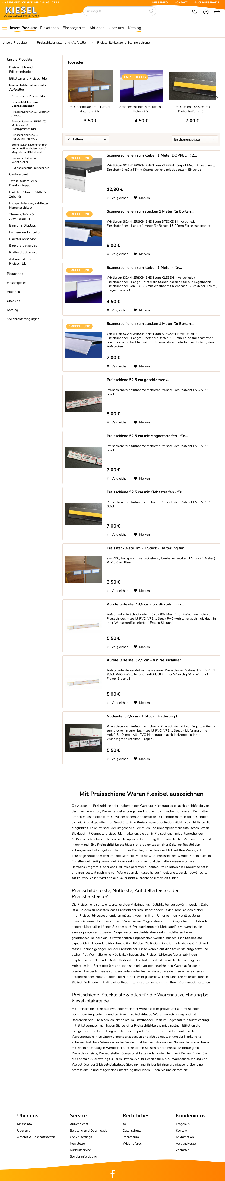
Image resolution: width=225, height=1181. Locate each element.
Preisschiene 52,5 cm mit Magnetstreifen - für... (147, 436)
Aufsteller (84, 805)
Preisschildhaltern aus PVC (96, 1009)
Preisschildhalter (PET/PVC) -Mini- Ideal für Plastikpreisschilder (30, 125)
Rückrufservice (80, 1150)
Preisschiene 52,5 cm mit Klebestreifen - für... (192, 109)
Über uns (13, 301)
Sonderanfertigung (83, 1156)
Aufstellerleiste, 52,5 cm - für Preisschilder (144, 660)
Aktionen (13, 292)
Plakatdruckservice (22, 239)
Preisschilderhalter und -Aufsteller (27, 87)
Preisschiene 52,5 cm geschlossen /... (138, 380)
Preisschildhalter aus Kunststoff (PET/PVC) (25, 137)
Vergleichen (117, 198)
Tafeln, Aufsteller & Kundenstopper (23, 183)
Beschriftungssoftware (137, 982)
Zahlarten (183, 1150)
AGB (126, 1124)
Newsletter (78, 1143)
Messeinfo (24, 1124)
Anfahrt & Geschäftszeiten (36, 1137)
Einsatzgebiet (16, 283)
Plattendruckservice (23, 252)
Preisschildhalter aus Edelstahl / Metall (31, 113)
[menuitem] (195, 12)
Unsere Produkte (19, 59)
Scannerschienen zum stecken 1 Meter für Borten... (150, 211)
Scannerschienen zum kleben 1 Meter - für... (141, 109)
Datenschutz (132, 1130)
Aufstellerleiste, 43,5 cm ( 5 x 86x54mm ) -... (145, 604)
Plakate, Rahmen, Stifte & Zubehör (27, 194)
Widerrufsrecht (133, 1143)
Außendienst (79, 1124)
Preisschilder (127, 910)
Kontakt (181, 1130)
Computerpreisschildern (108, 833)
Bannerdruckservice (23, 245)
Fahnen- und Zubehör (25, 232)
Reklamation (185, 1137)
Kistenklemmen (167, 1053)
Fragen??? (183, 1124)
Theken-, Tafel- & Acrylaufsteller (21, 216)
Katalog (12, 310)
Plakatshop (15, 274)
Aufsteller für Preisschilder (28, 96)
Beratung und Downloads (88, 1130)
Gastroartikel (18, 174)
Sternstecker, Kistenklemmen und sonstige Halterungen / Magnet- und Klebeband (29, 148)
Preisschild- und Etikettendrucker (21, 69)
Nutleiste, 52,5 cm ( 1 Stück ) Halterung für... (145, 716)
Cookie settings (81, 1137)
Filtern (75, 139)
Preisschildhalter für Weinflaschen (24, 160)
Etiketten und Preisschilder (28, 78)
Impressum (131, 1137)
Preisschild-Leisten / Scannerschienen (25, 104)
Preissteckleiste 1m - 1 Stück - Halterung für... (91, 109)
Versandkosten (186, 1143)
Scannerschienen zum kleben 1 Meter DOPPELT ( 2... (152, 155)
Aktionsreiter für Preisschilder (30, 168)
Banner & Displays (22, 225)
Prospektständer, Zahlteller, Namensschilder (29, 205)
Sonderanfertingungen (23, 319)
